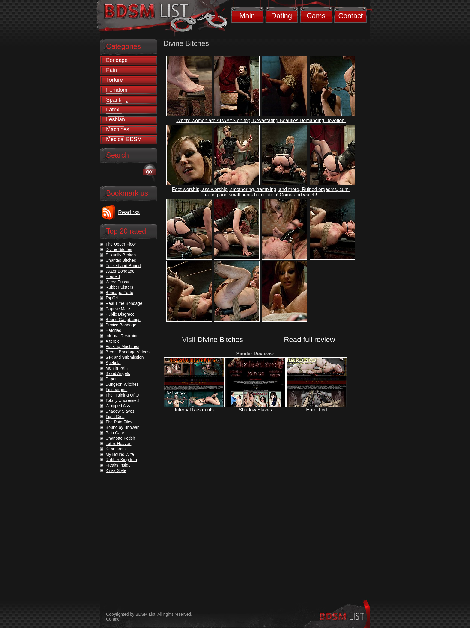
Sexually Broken (121, 254)
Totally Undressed (122, 400)
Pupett (112, 378)
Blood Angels (118, 373)
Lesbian (115, 119)
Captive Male (118, 308)
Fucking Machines (122, 346)
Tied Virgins (116, 389)
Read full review (309, 339)
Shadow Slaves (255, 409)
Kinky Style (116, 470)
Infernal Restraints (194, 409)
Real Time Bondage (124, 303)
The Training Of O (122, 395)
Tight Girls (115, 416)
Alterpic (113, 341)
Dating (281, 16)
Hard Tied (316, 409)
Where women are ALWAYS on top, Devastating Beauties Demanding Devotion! (261, 120)
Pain (111, 70)
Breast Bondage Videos (128, 351)
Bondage (117, 60)
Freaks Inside (118, 465)
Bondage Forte (119, 292)
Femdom (116, 90)
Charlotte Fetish (120, 438)
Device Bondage (121, 325)
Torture (114, 80)
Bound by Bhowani (123, 427)
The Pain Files (119, 422)
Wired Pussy (117, 281)
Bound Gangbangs (123, 319)
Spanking (117, 100)
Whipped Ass (118, 405)
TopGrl (112, 298)
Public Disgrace (120, 314)
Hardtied (113, 330)
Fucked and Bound (123, 265)
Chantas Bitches (121, 260)
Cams (316, 16)
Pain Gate (115, 432)
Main (247, 16)
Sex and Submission (125, 357)
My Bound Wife (120, 454)
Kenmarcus (116, 449)
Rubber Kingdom (121, 459)
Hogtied (113, 276)
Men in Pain (117, 368)
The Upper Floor (121, 244)
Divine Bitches (220, 339)
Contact (350, 16)
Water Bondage (120, 271)
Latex (112, 110)
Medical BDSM (124, 139)
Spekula (113, 362)
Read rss (129, 212)
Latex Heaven (118, 443)
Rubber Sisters (119, 287)
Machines (117, 129)
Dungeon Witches (122, 384)
